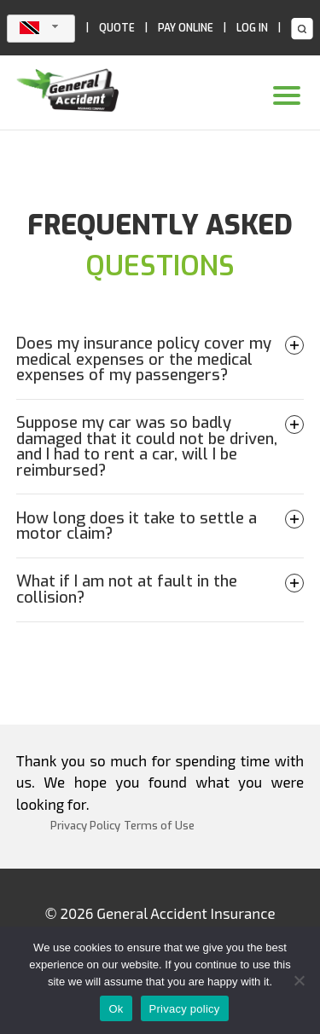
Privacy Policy (85, 825)
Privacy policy (184, 1008)
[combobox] (41, 28)
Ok (115, 1008)
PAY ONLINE (185, 28)
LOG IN (252, 28)
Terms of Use (159, 825)
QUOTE (117, 28)
